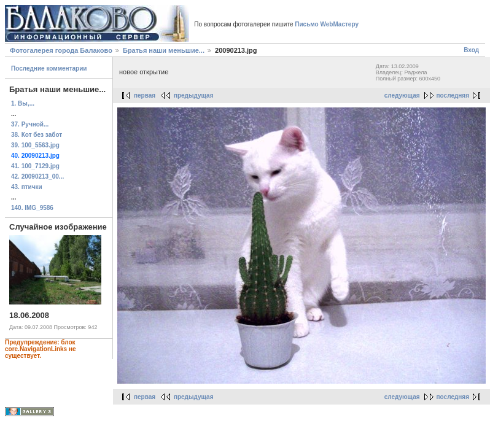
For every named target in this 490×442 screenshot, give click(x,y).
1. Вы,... (22, 103)
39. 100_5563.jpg (35, 145)
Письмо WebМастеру (327, 24)
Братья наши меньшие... (163, 50)
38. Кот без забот (36, 134)
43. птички (26, 187)
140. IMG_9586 (32, 207)
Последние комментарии (49, 68)
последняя (453, 95)
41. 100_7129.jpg (35, 166)
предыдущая (194, 95)
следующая (402, 95)
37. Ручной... (30, 124)
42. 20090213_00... (37, 176)
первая (144, 95)
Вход (471, 50)
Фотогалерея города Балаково (61, 50)
